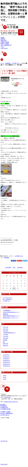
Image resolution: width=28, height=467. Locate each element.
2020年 (4, 379)
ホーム (2, 63)
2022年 (4, 375)
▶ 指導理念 (4, 406)
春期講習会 (5, 314)
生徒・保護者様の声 (6, 45)
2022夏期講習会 (6, 310)
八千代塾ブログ (15, 63)
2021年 (4, 377)
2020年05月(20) (6, 366)
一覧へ (14, 267)
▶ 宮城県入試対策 (5, 409)
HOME (2, 37)
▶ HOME (3, 404)
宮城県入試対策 (5, 42)
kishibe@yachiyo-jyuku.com (11, 401)
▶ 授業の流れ (4, 407)
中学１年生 (5, 327)
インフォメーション (7, 297)
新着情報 (7, 63)
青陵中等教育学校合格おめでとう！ (11, 315)
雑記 (4, 341)
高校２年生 (5, 345)
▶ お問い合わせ (5, 415)
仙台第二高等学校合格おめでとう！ (11, 312)
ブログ (2, 46)
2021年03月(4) (6, 356)
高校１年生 (5, 343)
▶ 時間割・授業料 (5, 411)
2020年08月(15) (6, 360)
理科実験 (6, 257)
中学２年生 (5, 329)
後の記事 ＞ (20, 267)
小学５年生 (5, 336)
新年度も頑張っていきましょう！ (11, 317)
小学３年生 (5, 334)
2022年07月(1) (6, 355)
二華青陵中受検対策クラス (9, 332)
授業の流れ (4, 40)
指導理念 (3, 38)
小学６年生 (5, 338)
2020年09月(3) (6, 358)
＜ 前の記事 (7, 267)
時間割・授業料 (5, 43)
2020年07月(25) (6, 362)
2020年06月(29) (6, 364)
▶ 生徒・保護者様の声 (7, 413)
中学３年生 (5, 330)
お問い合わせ (4, 48)
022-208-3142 (7, 397)
